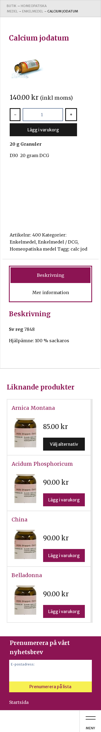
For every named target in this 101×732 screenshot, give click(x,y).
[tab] (50, 275)
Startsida (19, 702)
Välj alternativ (64, 444)
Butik (11, 6)
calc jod (79, 249)
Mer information (50, 292)
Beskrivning (50, 275)
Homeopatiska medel (33, 249)
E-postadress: (22, 664)
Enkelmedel (32, 11)
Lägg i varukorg (43, 129)
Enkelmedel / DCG (58, 242)
